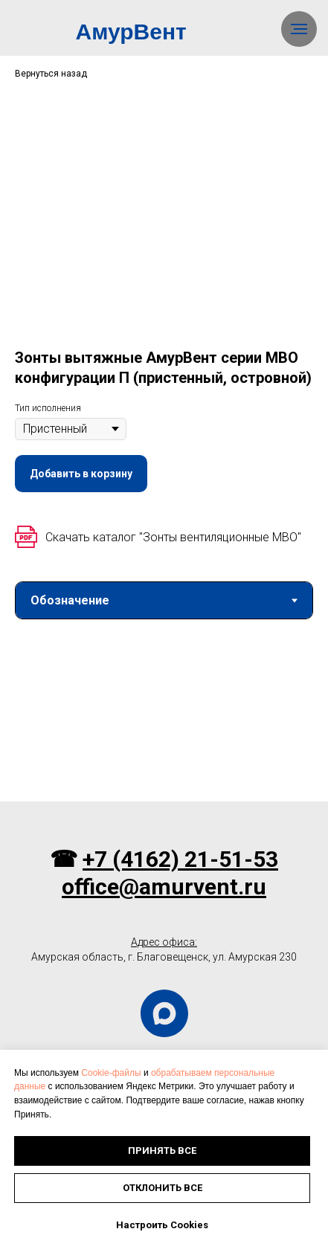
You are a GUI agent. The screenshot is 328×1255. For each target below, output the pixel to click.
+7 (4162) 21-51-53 (180, 859)
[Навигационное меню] (299, 29)
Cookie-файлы (111, 1073)
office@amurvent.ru (164, 887)
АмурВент (131, 31)
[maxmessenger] (164, 1013)
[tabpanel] (164, 715)
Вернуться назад (51, 73)
